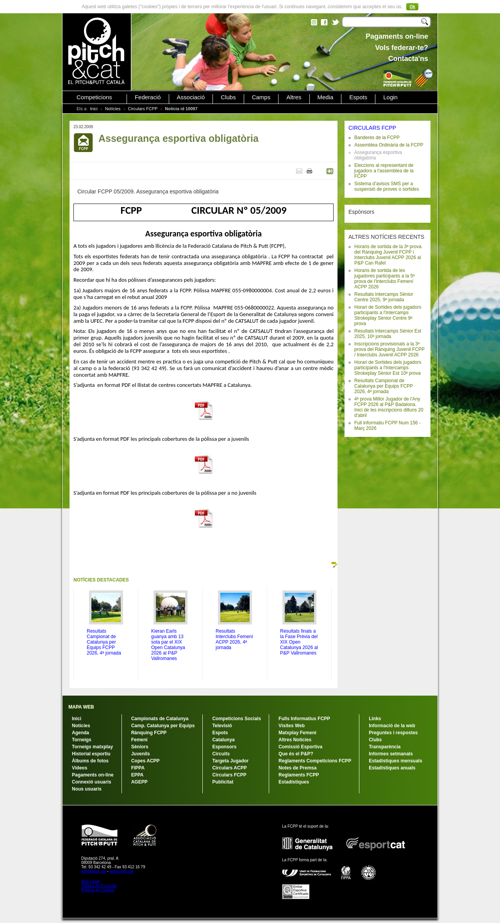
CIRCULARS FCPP (372, 128)
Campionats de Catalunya (160, 718)
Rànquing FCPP (149, 732)
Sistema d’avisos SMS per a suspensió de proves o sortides (386, 186)
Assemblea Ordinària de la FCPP (388, 145)
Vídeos (79, 768)
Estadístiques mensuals (395, 761)
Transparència (384, 746)
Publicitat (222, 782)
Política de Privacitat (99, 886)
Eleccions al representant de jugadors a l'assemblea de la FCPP (384, 171)
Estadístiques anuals (392, 768)
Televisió (222, 725)
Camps (261, 97)
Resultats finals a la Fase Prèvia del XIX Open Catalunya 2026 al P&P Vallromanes (299, 642)
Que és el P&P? (296, 754)
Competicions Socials (236, 718)
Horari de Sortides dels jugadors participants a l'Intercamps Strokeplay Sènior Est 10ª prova (387, 368)
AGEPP (139, 782)
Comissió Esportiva (300, 746)
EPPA (137, 775)
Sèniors (139, 746)
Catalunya (223, 739)
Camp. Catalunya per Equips (163, 725)
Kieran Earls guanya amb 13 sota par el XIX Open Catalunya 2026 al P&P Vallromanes (168, 644)
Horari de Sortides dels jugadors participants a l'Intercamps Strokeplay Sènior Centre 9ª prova (387, 315)
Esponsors (224, 746)
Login (390, 97)
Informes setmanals (391, 754)
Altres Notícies (295, 739)
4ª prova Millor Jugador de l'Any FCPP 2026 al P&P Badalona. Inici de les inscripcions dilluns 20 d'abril (388, 407)
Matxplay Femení (297, 732)
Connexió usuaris (91, 782)
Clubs (228, 97)
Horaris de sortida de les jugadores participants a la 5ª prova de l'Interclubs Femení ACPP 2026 (384, 279)
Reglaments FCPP (299, 775)
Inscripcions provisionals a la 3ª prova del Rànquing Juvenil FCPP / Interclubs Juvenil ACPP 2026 (389, 349)
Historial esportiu (91, 754)
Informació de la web (392, 725)
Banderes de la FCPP (377, 137)
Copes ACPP (145, 761)
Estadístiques (294, 782)
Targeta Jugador (230, 761)
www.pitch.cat (121, 871)
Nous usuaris (87, 789)
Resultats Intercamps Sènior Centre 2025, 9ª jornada (383, 297)
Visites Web (292, 725)
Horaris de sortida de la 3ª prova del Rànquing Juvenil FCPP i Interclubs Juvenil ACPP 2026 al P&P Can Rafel (387, 255)
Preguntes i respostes (393, 732)
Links (375, 718)
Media (326, 97)
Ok (412, 6)
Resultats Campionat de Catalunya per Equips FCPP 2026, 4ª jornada (383, 386)
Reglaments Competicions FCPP (315, 761)
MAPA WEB (81, 707)
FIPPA (138, 768)
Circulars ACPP (229, 768)
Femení (139, 739)
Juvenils (140, 754)
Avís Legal (90, 881)
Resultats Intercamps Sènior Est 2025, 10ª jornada (387, 333)
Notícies (113, 108)
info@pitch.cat (93, 871)
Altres (293, 97)
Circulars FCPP (143, 108)
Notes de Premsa (297, 768)
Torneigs (81, 739)
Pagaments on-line (93, 775)
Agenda (80, 732)
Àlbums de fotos (90, 761)
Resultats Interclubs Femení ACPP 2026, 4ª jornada (234, 639)
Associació (191, 97)
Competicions (94, 97)
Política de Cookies (98, 890)
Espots (358, 97)
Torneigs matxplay (92, 746)
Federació (148, 97)
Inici (94, 108)
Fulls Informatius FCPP (304, 718)
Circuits (221, 754)
